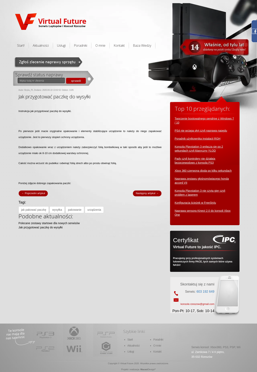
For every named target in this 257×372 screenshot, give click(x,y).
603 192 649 (205, 291)
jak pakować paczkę (33, 209)
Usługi (61, 45)
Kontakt (119, 45)
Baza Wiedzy (142, 45)
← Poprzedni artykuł (33, 193)
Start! (20, 45)
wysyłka (57, 209)
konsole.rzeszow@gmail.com (197, 303)
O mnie (100, 45)
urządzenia (94, 209)
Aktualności (41, 45)
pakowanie (75, 209)
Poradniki (80, 45)
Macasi (144, 369)
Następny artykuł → (147, 193)
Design (151, 369)
